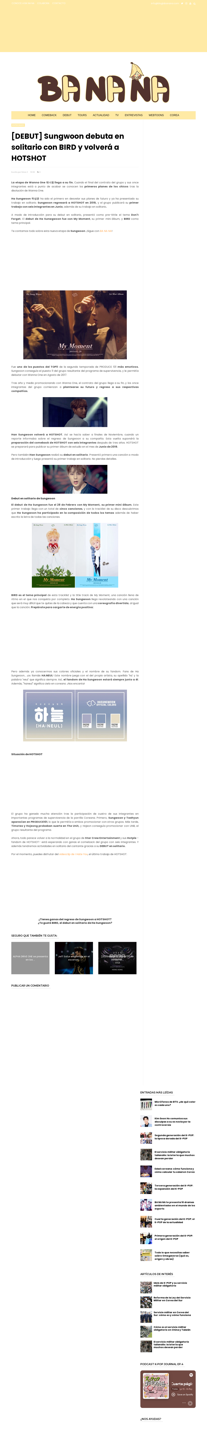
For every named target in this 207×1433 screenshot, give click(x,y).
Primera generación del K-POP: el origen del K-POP (174, 1237)
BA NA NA (106, 231)
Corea (174, 115)
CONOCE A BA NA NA (23, 3)
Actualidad (101, 115)
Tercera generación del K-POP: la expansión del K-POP (174, 1187)
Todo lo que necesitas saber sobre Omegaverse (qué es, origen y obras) (172, 1256)
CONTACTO (58, 3)
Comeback (49, 115)
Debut (67, 115)
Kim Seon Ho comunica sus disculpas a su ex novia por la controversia (172, 1122)
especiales (18, 125)
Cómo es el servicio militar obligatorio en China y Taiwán (172, 1328)
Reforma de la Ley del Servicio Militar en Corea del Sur (172, 1299)
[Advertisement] (39, 29)
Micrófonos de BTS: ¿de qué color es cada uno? (175, 1103)
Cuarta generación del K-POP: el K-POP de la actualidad (175, 1220)
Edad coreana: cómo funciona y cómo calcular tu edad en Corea (175, 1170)
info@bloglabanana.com (165, 3)
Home (32, 115)
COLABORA (43, 3)
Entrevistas (134, 115)
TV (117, 115)
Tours (82, 115)
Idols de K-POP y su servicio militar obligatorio (170, 1284)
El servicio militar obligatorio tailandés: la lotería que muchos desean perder (175, 1155)
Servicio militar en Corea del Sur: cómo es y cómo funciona (172, 1314)
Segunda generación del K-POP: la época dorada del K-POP (174, 1137)
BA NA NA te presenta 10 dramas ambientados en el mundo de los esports (175, 1205)
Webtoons (156, 115)
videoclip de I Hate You (73, 854)
